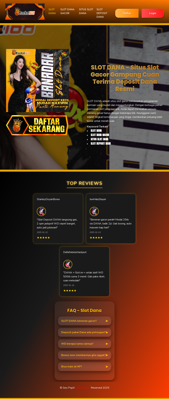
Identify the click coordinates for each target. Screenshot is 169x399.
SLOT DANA (52, 11)
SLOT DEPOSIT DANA (102, 13)
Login (152, 13)
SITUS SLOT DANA (86, 11)
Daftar (127, 13)
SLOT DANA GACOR (67, 11)
